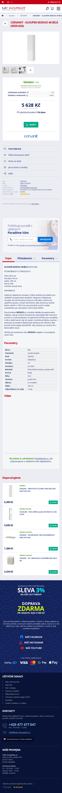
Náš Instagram (33, 642)
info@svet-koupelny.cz (19, 732)
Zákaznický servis (12, 694)
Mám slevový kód (12, 682)
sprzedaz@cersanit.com (28, 188)
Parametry (49, 258)
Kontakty (9, 700)
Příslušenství (26, 258)
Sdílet (10, 173)
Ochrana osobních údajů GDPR (17, 697)
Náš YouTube (34, 648)
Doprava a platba (12, 691)
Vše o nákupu (10, 688)
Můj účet (8, 685)
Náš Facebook (33, 637)
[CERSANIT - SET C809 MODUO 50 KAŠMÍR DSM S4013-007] (10, 560)
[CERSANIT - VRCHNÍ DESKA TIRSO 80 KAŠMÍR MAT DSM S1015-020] (10, 537)
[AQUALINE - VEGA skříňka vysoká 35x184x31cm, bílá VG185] (10, 514)
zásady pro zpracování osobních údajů (33, 245)
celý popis (35, 204)
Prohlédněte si (42, 458)
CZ (8, 2)
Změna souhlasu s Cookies (15, 703)
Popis (8, 258)
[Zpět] (5, 23)
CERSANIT (23, 185)
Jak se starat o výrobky (18, 167)
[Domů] (3, 2)
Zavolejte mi (45, 239)
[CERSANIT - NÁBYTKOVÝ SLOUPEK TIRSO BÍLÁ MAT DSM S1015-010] (10, 491)
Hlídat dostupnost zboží (18, 154)
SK (12, 2)
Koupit (33, 124)
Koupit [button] (54, 502)
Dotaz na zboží (14, 161)
